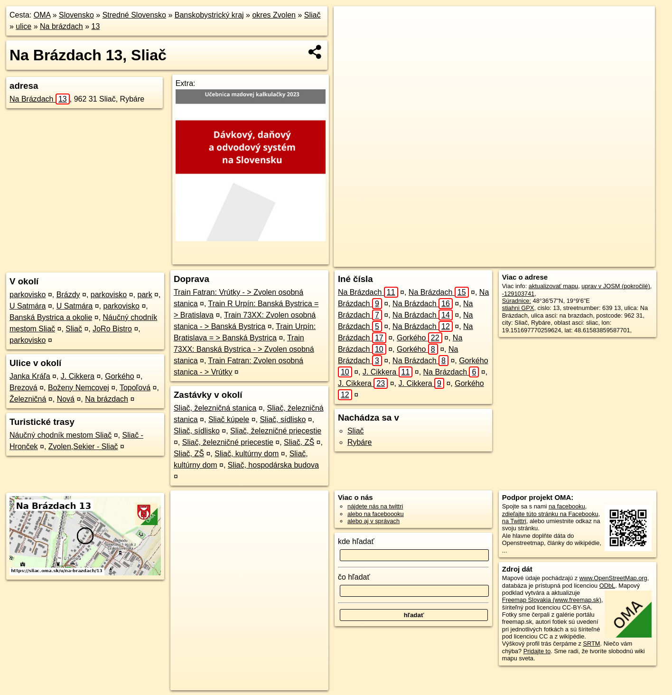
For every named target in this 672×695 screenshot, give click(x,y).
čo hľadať (354, 577)
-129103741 (518, 293)
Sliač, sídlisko (283, 419)
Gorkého (119, 376)
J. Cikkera (77, 376)
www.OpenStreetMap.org (613, 578)
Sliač (312, 15)
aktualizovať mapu (553, 286)
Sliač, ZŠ (299, 442)
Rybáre (359, 442)
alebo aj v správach (373, 521)
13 (96, 26)
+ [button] (350, 22)
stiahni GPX (518, 307)
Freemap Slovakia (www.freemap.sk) (551, 599)
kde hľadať (356, 541)
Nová (66, 399)
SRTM (591, 643)
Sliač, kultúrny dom (247, 454)
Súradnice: (516, 300)
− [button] (350, 37)
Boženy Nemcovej (78, 388)
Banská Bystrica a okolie (50, 317)
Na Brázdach (39, 99)
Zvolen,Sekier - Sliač (83, 446)
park (145, 295)
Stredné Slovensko (134, 15)
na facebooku (567, 506)
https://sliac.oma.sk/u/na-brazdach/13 (606, 260)
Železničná (27, 399)
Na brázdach (61, 26)
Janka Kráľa (29, 376)
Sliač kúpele (228, 419)
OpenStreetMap (479, 260)
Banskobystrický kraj (209, 15)
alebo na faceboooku (375, 513)
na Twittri (514, 521)
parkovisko (27, 295)
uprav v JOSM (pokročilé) (615, 286)
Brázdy (68, 295)
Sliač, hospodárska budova (273, 465)
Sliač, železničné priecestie (275, 431)
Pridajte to (537, 651)
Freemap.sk (528, 260)
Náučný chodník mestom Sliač (60, 435)
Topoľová (135, 388)
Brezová (23, 388)
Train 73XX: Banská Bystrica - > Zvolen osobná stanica (244, 349)
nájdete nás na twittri (375, 506)
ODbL (607, 585)
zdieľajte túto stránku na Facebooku (550, 513)
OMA (42, 15)
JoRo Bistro (112, 329)
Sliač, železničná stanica (215, 408)
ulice (23, 26)
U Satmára (27, 306)
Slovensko (76, 15)
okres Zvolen (274, 15)
